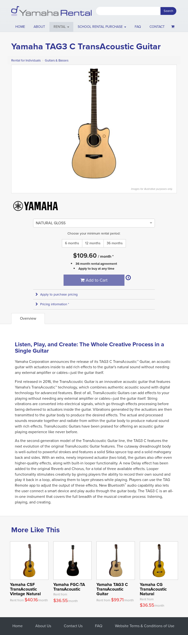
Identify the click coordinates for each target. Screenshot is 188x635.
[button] (61, 27)
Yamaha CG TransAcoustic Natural (153, 589)
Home (20, 26)
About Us (43, 626)
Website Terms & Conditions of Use (144, 626)
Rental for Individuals (26, 60)
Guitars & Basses (56, 60)
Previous (17, 123)
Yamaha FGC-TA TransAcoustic (69, 586)
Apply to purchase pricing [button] (57, 294)
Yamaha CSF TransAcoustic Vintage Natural (25, 589)
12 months (93, 243)
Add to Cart (93, 280)
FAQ (138, 26)
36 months (115, 243)
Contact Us (73, 626)
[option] (51, 223)
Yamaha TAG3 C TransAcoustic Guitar (112, 589)
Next (170, 123)
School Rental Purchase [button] (102, 26)
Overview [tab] (28, 318)
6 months (72, 243)
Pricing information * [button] (52, 304)
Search (168, 11)
